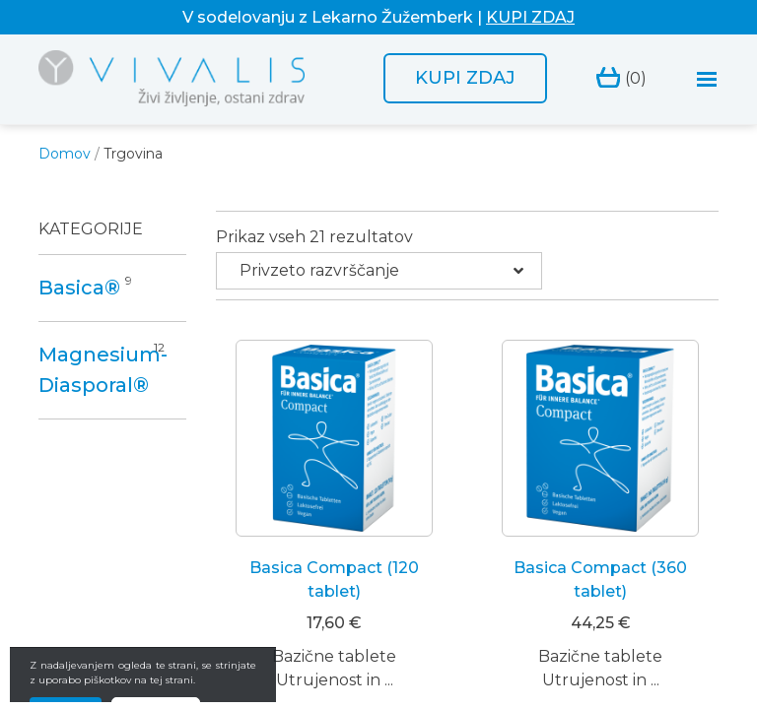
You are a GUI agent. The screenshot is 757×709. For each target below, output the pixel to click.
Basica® (79, 287)
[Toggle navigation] (707, 79)
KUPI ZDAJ (530, 17)
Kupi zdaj (465, 78)
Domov (64, 153)
